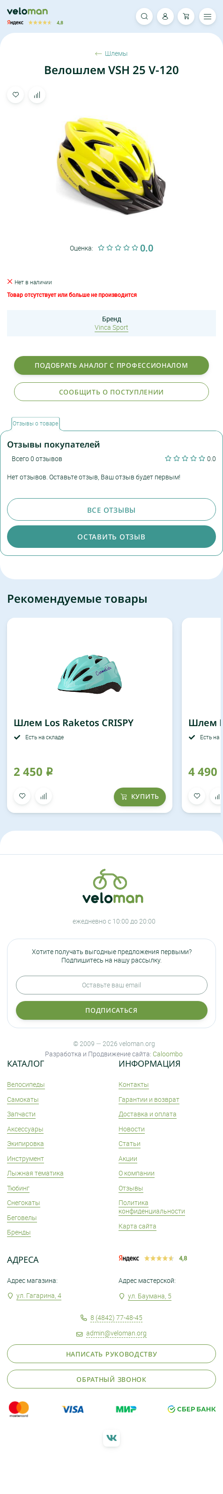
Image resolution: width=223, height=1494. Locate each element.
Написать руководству (111, 1354)
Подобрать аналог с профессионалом (111, 365)
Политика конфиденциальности (152, 1206)
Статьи (130, 1143)
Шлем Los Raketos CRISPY (74, 722)
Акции (128, 1158)
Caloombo (168, 1053)
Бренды (19, 1232)
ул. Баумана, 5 (149, 1295)
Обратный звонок (111, 1379)
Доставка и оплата (148, 1113)
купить (139, 796)
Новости (132, 1128)
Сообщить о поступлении (111, 391)
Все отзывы (111, 510)
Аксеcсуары (25, 1128)
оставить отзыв (111, 536)
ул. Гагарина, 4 (38, 1295)
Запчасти (21, 1113)
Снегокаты (23, 1202)
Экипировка (25, 1143)
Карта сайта (137, 1225)
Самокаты (23, 1099)
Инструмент (25, 1158)
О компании (137, 1172)
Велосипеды (26, 1084)
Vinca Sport (111, 327)
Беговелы (22, 1217)
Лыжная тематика (35, 1172)
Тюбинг (18, 1187)
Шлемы (111, 53)
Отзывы (131, 1187)
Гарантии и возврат (149, 1099)
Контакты (134, 1084)
